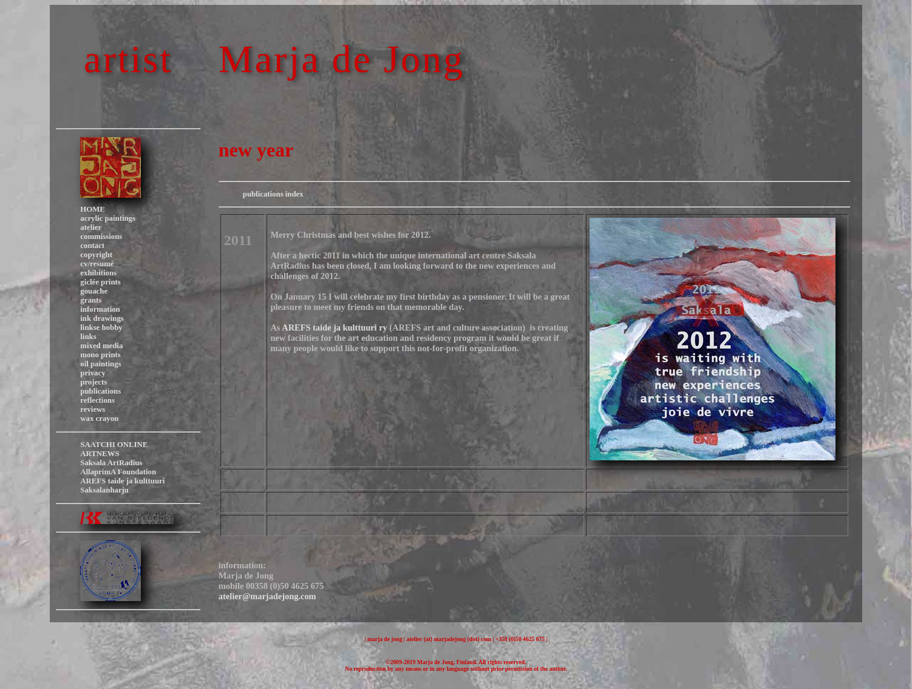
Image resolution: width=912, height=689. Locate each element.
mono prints (100, 355)
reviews (92, 409)
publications (100, 391)
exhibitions (98, 273)
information (100, 309)
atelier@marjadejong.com (267, 596)
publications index (273, 194)
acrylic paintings (107, 218)
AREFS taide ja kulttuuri (122, 481)
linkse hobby (101, 327)
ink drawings (101, 318)
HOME (92, 209)
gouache (93, 291)
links (88, 336)
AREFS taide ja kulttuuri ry (334, 327)
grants (90, 300)
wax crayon (99, 418)
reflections (97, 400)
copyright (96, 254)
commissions (101, 236)
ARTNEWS (99, 453)
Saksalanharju (104, 490)
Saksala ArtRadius (111, 463)
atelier (90, 227)
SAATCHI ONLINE (114, 444)
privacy (92, 373)
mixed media (101, 345)
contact (92, 245)
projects (93, 382)
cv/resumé (97, 264)
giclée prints (100, 282)
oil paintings (100, 364)
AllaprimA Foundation (118, 472)
